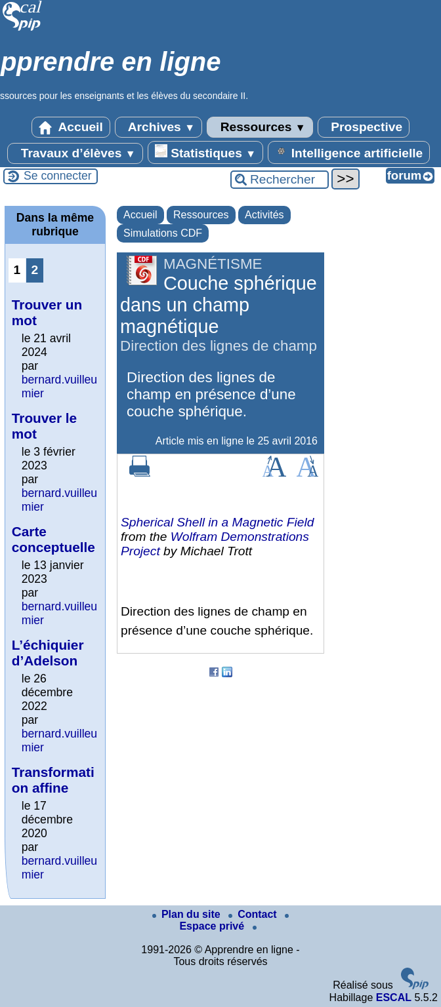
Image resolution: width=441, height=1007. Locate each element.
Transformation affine (53, 779)
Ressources (259, 127)
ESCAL (393, 997)
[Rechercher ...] (279, 179)
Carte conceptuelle (53, 539)
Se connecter (58, 175)
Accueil (71, 127)
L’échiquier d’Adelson (48, 652)
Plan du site (187, 914)
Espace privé (234, 923)
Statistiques (205, 152)
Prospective (363, 127)
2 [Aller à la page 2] (34, 270)
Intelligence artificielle (349, 152)
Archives (158, 127)
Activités (264, 214)
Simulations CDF (162, 233)
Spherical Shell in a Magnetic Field (217, 522)
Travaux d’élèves (74, 153)
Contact (254, 914)
